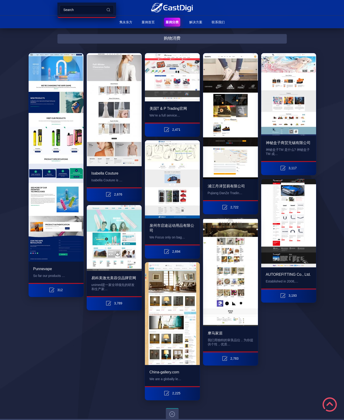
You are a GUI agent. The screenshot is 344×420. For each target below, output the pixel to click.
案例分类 (172, 22)
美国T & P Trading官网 (168, 108)
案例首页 (148, 22)
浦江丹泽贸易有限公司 (226, 186)
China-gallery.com (164, 372)
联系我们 (218, 22)
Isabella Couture (105, 173)
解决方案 (195, 22)
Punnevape (42, 269)
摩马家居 (215, 333)
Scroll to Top (329, 404)
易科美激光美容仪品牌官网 (113, 278)
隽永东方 (125, 22)
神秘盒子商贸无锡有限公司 (288, 143)
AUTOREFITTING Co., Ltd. (288, 274)
